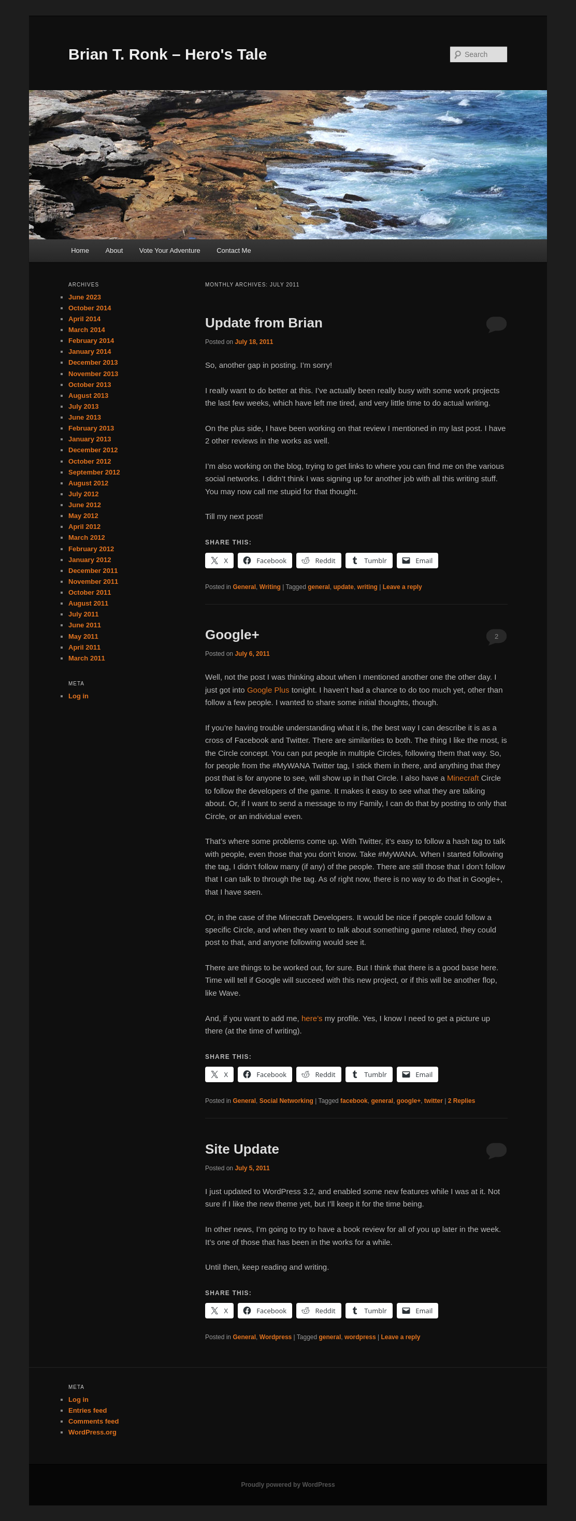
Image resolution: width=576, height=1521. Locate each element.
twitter (433, 1100)
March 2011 (86, 658)
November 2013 (93, 374)
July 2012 (83, 494)
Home (80, 250)
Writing (270, 587)
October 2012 (89, 461)
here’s (312, 1018)
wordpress (360, 1337)
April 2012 (84, 526)
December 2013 (93, 362)
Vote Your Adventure (169, 250)
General (244, 587)
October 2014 (89, 308)
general (319, 587)
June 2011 (84, 625)
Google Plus (268, 689)
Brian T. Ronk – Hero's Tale (167, 54)
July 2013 (83, 406)
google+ (409, 1100)
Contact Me (234, 250)
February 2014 (91, 341)
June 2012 (84, 505)
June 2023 (84, 297)
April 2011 (84, 647)
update (344, 587)
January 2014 (89, 351)
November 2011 (93, 581)
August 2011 (88, 603)
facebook (354, 1100)
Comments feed (93, 1421)
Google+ (232, 634)
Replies (462, 1100)
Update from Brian (264, 323)
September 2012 (94, 472)
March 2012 (86, 537)
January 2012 (89, 560)
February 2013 (91, 428)
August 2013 (88, 395)
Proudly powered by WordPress (288, 1484)
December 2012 (93, 450)
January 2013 (89, 439)
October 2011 (89, 592)
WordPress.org (92, 1432)
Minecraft (463, 777)
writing (367, 587)
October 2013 (89, 385)
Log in (78, 696)
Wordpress (276, 1337)
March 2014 (86, 330)
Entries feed (87, 1410)
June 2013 (84, 417)
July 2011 (83, 614)
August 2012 (88, 483)
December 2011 (93, 571)
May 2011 (83, 636)
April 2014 (84, 319)
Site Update (242, 1149)
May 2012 (83, 516)
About (114, 250)
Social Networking (286, 1100)
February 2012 (91, 549)
